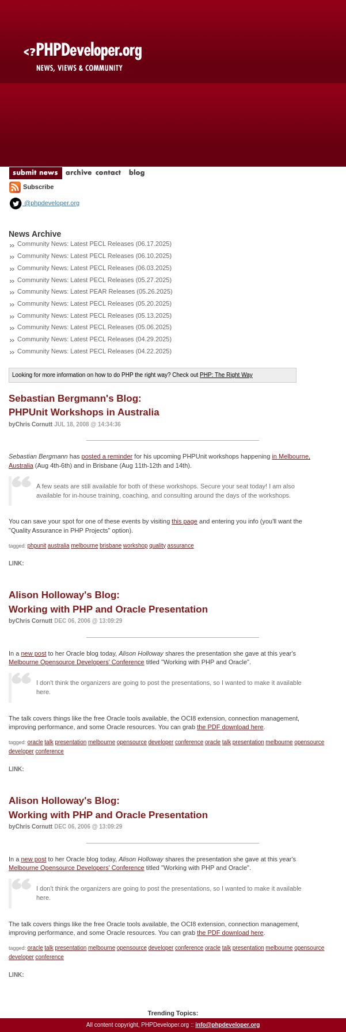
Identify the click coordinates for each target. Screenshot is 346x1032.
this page (184, 521)
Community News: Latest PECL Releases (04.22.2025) (94, 351)
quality (157, 545)
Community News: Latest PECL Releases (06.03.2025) (94, 267)
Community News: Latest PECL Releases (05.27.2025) (94, 279)
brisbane (110, 545)
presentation (70, 742)
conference (189, 742)
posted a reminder (107, 456)
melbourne (84, 545)
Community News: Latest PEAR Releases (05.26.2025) (95, 291)
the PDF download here (230, 726)
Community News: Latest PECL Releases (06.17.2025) (94, 243)
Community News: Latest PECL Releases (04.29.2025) (94, 339)
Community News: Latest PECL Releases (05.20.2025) (94, 303)
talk (49, 742)
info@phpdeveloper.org (227, 1025)
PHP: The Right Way (226, 375)
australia (59, 545)
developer (161, 742)
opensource (132, 742)
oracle (35, 742)
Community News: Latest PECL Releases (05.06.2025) (94, 327)
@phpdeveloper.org (44, 202)
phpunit (37, 545)
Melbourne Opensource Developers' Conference (77, 662)
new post (33, 653)
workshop (135, 545)
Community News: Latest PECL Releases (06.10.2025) (94, 255)
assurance (181, 545)
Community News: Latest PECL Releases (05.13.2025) (94, 315)
